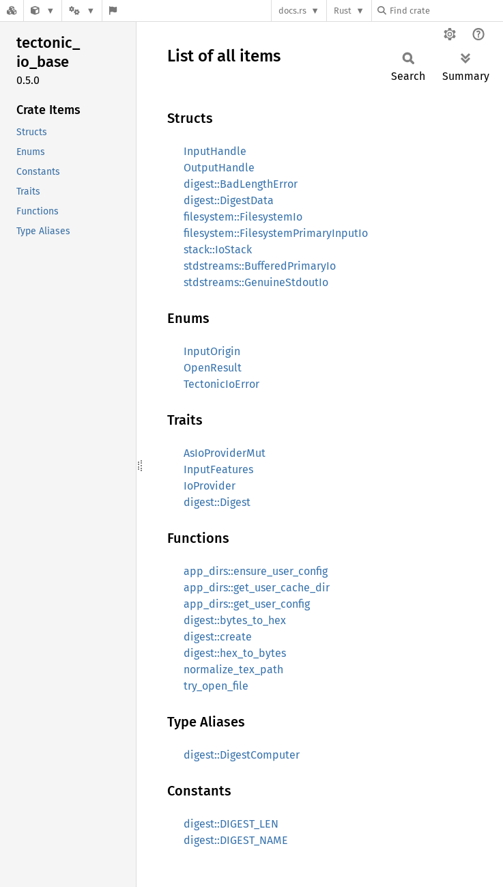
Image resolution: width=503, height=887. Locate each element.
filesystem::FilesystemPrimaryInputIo (276, 233)
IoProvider (209, 485)
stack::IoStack (218, 249)
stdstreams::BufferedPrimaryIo (260, 265)
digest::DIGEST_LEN (231, 823)
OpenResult (213, 367)
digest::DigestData (229, 200)
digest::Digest (217, 502)
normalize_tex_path (233, 669)
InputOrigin (212, 351)
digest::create (218, 636)
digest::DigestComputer (242, 754)
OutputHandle (219, 167)
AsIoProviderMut (224, 453)
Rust (342, 10)
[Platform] (82, 10)
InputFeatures (218, 469)
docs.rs (292, 10)
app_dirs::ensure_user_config (256, 571)
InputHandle (215, 151)
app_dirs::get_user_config (247, 603)
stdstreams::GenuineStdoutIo (256, 282)
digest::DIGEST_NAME (236, 840)
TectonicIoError (221, 384)
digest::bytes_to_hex (235, 620)
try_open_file (216, 685)
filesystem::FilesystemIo (243, 216)
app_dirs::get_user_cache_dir (257, 587)
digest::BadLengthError (241, 184)
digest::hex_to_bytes (235, 653)
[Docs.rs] (11, 10)
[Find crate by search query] (445, 10)
